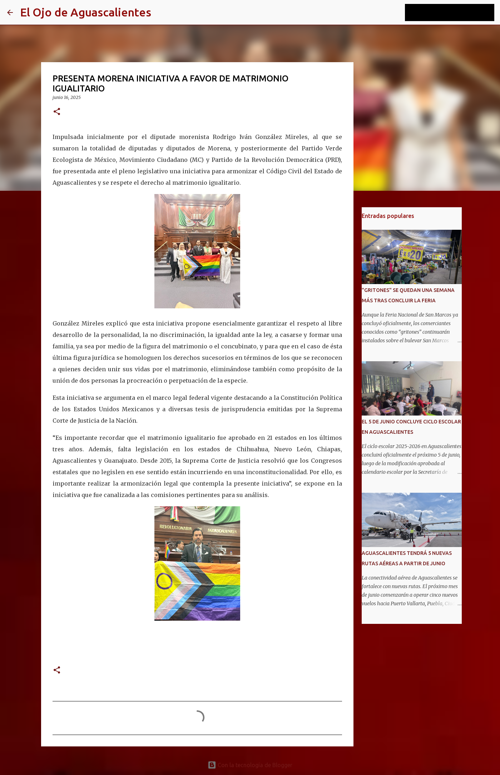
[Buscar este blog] (456, 12)
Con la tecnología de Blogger (250, 765)
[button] (57, 112)
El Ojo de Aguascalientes (85, 12)
